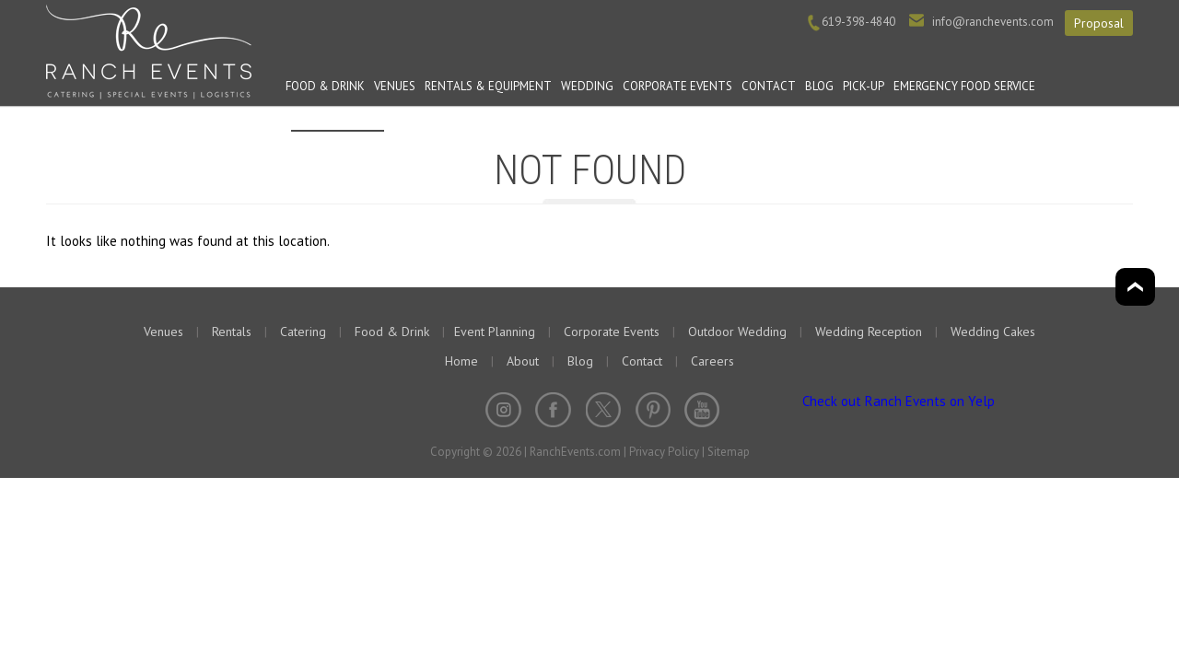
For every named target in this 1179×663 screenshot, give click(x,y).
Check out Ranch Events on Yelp (898, 401)
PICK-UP (863, 86)
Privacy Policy (664, 451)
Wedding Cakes (993, 331)
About (523, 361)
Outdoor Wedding (737, 331)
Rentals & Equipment (488, 86)
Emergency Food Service (964, 86)
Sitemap (728, 451)
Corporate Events (677, 86)
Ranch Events (148, 49)
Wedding (587, 86)
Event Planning (337, 115)
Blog (819, 86)
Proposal (1099, 23)
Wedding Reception (868, 331)
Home (461, 361)
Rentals (231, 331)
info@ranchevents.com (993, 21)
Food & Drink (325, 86)
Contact (768, 86)
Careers (712, 361)
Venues (394, 86)
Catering (303, 331)
